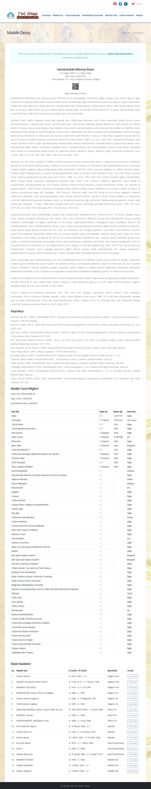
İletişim (139, 15)
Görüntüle (133, 676)
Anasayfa (46, 15)
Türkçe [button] (137, 4)
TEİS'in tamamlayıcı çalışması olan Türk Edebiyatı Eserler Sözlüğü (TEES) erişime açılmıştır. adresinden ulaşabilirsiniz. (75, 55)
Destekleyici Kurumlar (92, 15)
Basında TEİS (111, 15)
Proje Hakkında (72, 15)
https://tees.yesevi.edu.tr (120, 53)
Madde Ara (58, 15)
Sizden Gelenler (126, 15)
